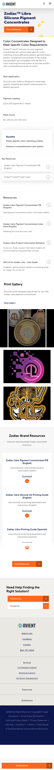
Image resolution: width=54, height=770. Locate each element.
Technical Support (27, 673)
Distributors (27, 700)
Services (27, 662)
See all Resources (22, 564)
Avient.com (27, 633)
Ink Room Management (27, 678)
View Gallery (9, 303)
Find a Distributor (14, 29)
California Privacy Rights (16, 720)
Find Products (22, 766)
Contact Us (14, 606)
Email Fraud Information (32, 716)
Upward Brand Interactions (36, 729)
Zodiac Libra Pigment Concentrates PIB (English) (22, 166)
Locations (27, 639)
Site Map (9, 724)
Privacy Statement (38, 720)
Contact (27, 644)
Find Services (15, 599)
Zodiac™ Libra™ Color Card (17, 177)
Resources (27, 689)
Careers (31, 724)
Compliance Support (27, 667)
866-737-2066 (27, 650)
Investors (20, 724)
